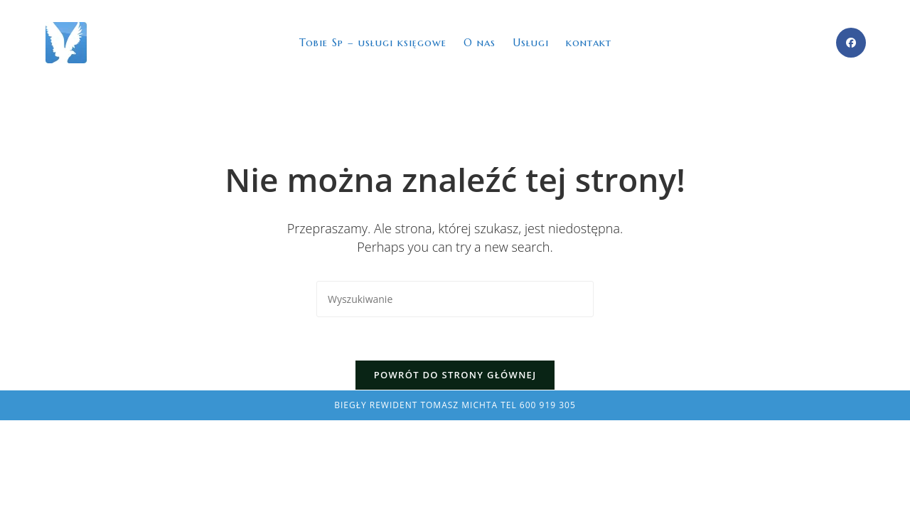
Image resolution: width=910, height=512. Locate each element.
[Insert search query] (455, 299)
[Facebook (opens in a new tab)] (851, 43)
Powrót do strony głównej (455, 374)
